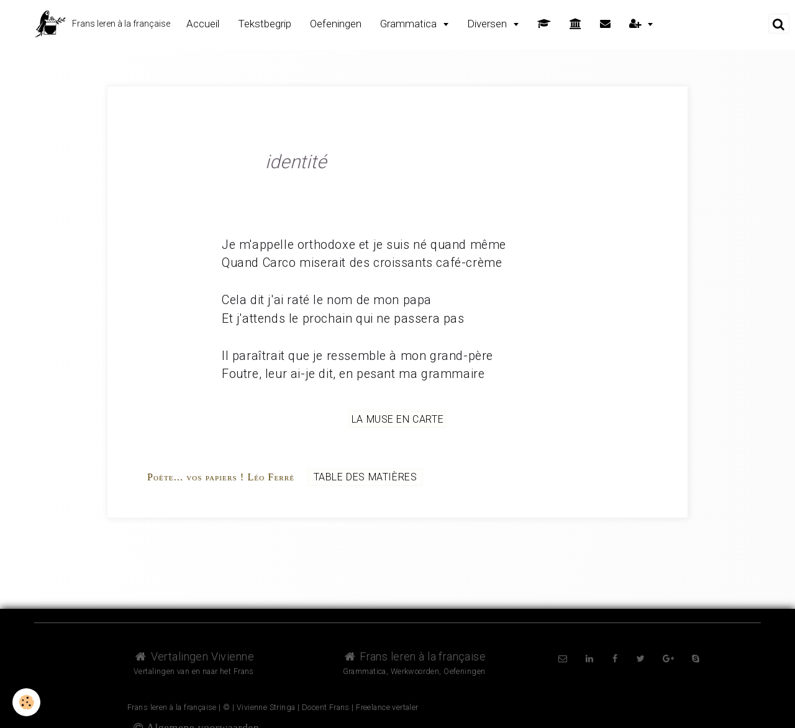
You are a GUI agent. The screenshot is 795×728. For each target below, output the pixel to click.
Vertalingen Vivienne (194, 656)
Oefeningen (335, 23)
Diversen (488, 23)
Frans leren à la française (414, 656)
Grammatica (409, 23)
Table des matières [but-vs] (365, 477)
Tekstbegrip (264, 23)
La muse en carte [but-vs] (398, 419)
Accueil (202, 23)
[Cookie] (26, 702)
